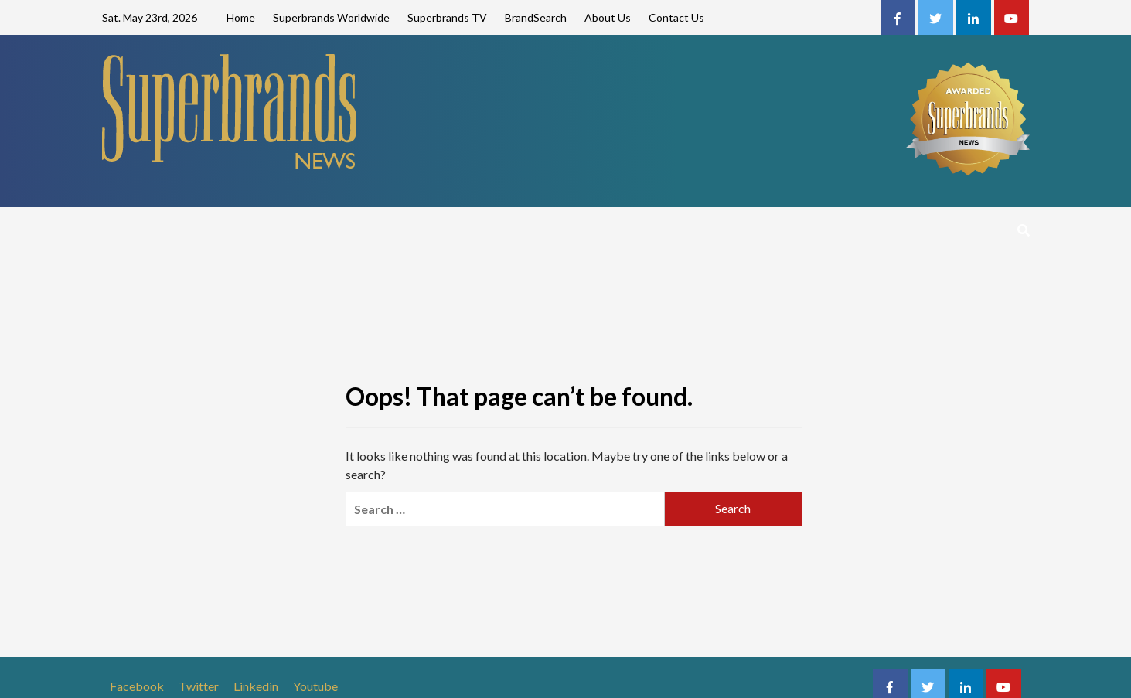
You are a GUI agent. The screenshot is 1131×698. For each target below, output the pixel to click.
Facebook (137, 686)
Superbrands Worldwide (331, 17)
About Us (607, 17)
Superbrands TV (447, 17)
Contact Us (676, 17)
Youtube (315, 686)
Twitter (199, 686)
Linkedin (255, 686)
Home (241, 17)
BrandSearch (536, 17)
